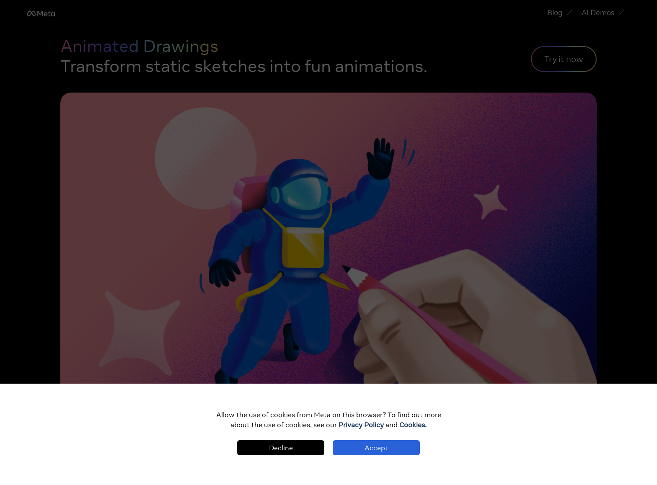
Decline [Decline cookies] (281, 448)
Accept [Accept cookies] (376, 448)
